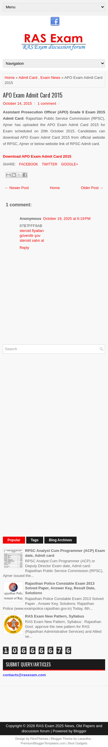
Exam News (50, 77)
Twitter (49, 164)
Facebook (28, 164)
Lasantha (84, 738)
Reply (24, 247)
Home (10, 77)
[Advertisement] (46, 444)
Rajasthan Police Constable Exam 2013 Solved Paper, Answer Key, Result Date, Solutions (60, 588)
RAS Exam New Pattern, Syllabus (54, 616)
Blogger (79, 731)
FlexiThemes (39, 738)
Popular (13, 540)
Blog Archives (60, 540)
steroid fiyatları (32, 230)
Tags (35, 540)
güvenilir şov (30, 235)
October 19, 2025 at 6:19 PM (66, 218)
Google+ (69, 164)
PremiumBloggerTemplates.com (43, 743)
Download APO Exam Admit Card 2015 (37, 156)
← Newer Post (17, 188)
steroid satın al (32, 240)
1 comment (46, 103)
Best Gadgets (78, 743)
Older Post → (92, 188)
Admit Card (27, 77)
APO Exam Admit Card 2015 (32, 95)
